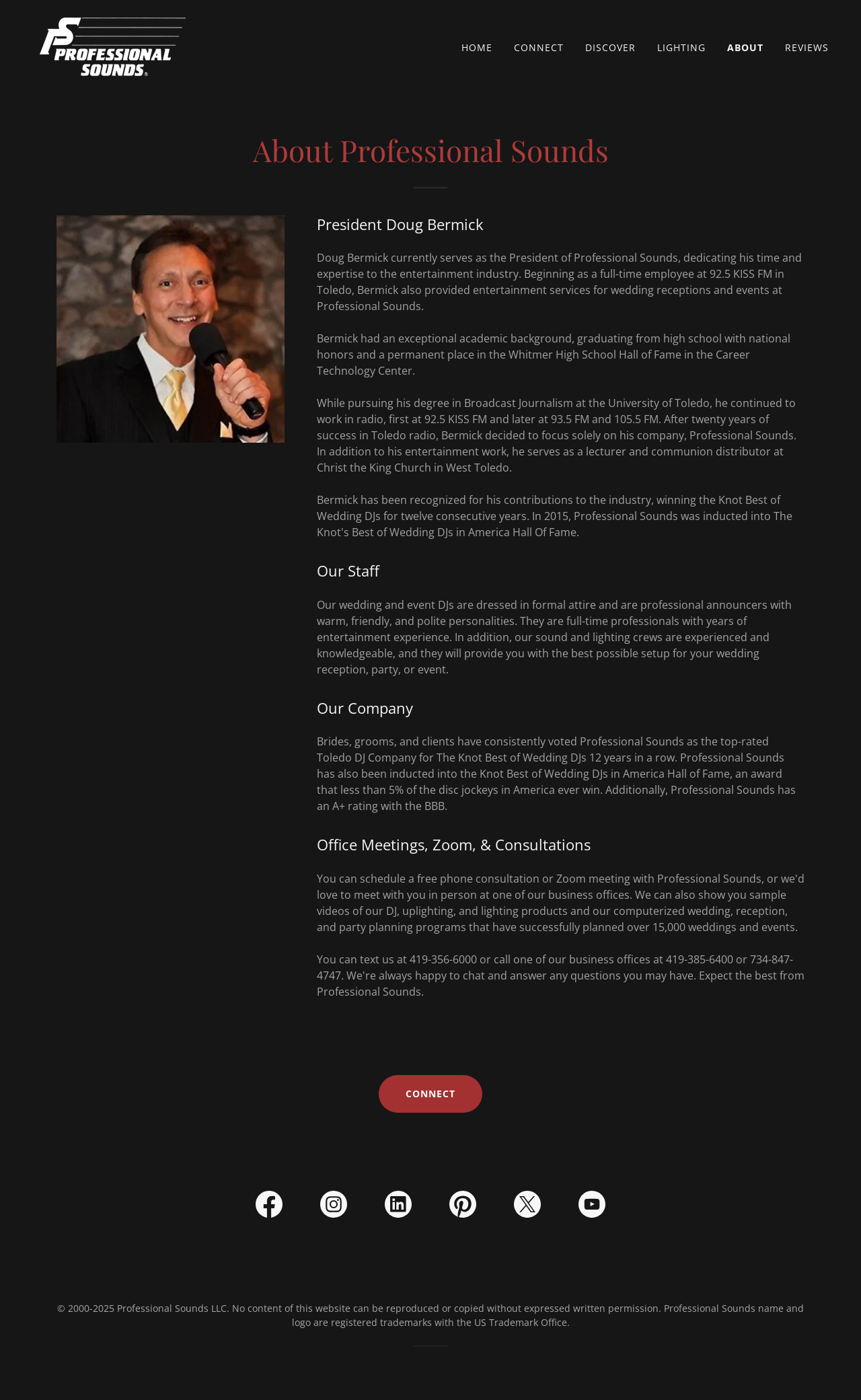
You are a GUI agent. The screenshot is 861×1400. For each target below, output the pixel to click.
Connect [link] (539, 47)
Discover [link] (610, 47)
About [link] (745, 47)
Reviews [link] (807, 47)
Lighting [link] (681, 47)
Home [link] (476, 47)
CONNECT (430, 1093)
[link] (114, 44)
